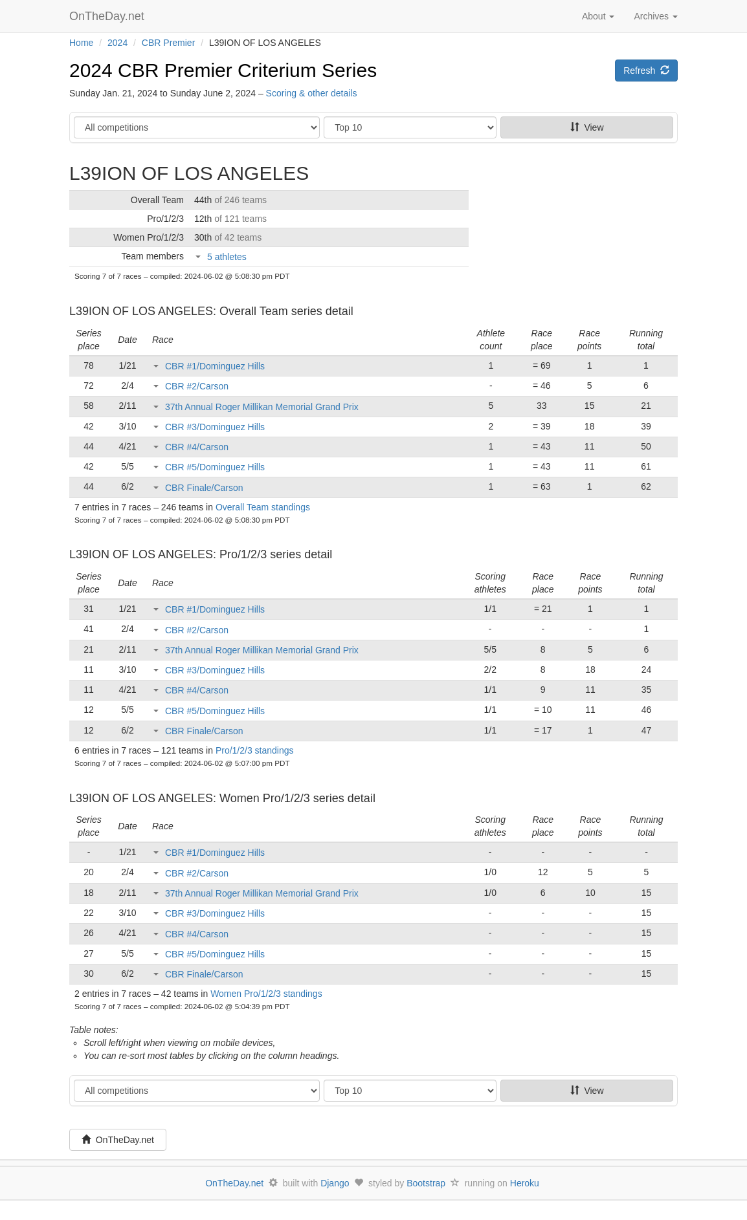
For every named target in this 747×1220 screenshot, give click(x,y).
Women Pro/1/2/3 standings (266, 993)
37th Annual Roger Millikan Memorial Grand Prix (262, 407)
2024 (117, 43)
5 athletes (227, 257)
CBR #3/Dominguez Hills (215, 427)
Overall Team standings (263, 507)
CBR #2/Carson (197, 386)
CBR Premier (168, 43)
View (587, 127)
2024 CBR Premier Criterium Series (223, 70)
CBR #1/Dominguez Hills (215, 366)
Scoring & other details (311, 93)
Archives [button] (656, 16)
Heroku (524, 1183)
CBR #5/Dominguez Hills (215, 467)
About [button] (598, 16)
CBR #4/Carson (197, 447)
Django (334, 1183)
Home (81, 43)
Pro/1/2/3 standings (255, 750)
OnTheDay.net (108, 16)
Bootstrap (426, 1183)
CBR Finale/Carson (204, 488)
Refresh (646, 70)
